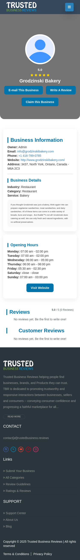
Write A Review (60, 90)
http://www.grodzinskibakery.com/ (43, 160)
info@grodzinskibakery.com (35, 151)
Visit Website (40, 288)
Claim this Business (40, 102)
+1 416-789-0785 (29, 155)
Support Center (14, 513)
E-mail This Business (24, 90)
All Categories (13, 477)
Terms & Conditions (16, 554)
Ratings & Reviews (17, 491)
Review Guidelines (17, 484)
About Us (10, 519)
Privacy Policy (42, 554)
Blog (7, 526)
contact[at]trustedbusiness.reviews (26, 438)
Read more (14, 416)
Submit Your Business (19, 471)
